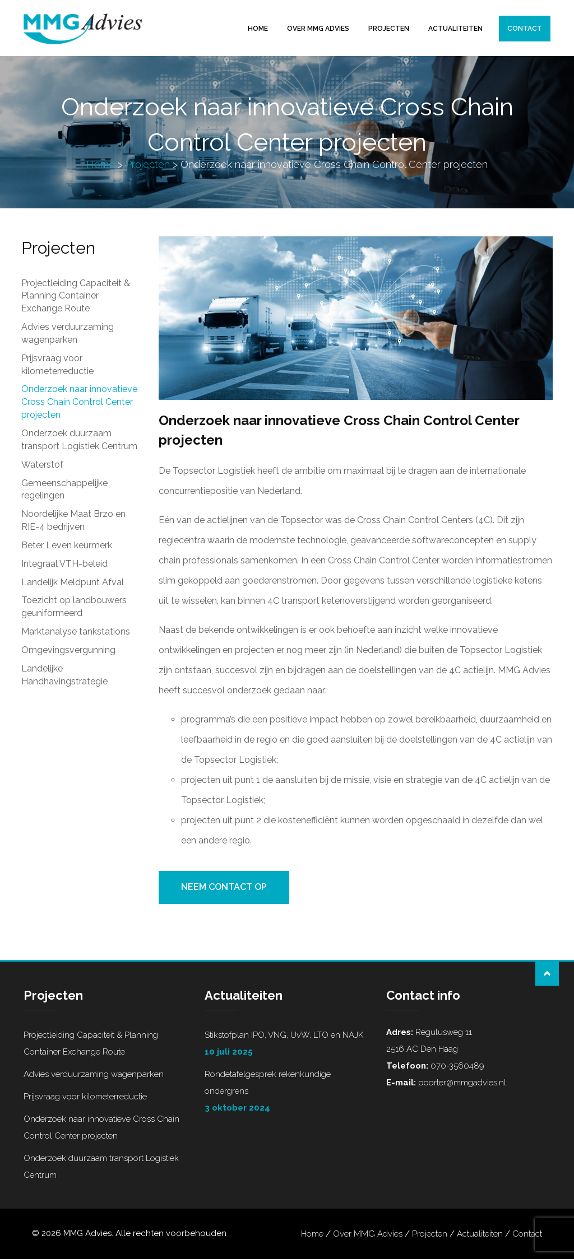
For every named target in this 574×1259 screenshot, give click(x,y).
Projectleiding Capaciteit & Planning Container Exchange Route (75, 296)
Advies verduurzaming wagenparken (67, 333)
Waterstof (42, 464)
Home (258, 28)
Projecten (388, 28)
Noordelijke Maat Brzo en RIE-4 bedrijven (73, 520)
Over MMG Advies (318, 28)
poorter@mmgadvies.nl (461, 1083)
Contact (524, 28)
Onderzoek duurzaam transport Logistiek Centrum (79, 439)
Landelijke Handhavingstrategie (64, 675)
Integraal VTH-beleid (64, 563)
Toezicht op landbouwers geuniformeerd (74, 606)
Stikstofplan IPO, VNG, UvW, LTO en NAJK (287, 1045)
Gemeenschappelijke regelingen (64, 489)
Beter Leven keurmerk (66, 545)
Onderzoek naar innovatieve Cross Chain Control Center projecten (79, 402)
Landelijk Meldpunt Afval (72, 582)
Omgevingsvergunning (68, 650)
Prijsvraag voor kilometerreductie (57, 364)
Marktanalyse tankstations (75, 631)
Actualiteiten (455, 28)
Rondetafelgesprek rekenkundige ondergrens (287, 1092)
